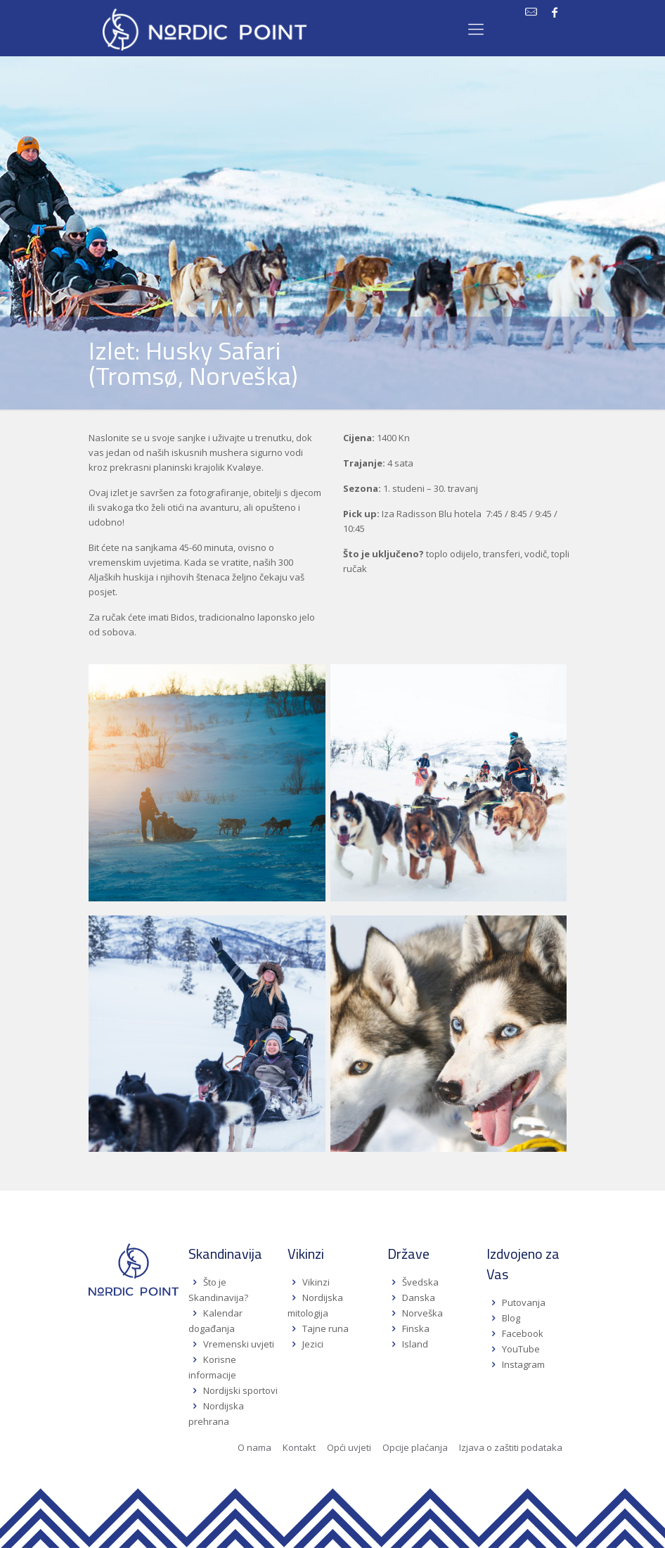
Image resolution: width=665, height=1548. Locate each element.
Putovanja (523, 1302)
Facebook (522, 1333)
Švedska (420, 1282)
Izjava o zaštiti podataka (510, 1447)
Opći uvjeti (349, 1447)
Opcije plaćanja (415, 1447)
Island (415, 1344)
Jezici (312, 1344)
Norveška (422, 1313)
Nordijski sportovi (240, 1390)
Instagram (523, 1364)
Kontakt (299, 1447)
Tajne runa (325, 1328)
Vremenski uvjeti (238, 1344)
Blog (511, 1318)
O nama (254, 1447)
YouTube (520, 1349)
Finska (416, 1328)
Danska (418, 1297)
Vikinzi (316, 1282)
